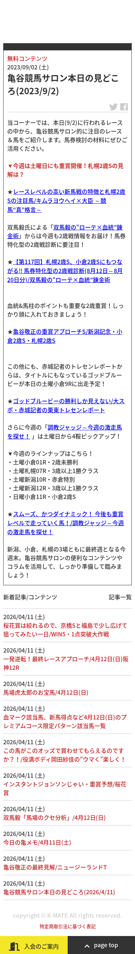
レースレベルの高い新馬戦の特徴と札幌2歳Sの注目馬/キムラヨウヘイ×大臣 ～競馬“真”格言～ (66, 200)
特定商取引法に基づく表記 (68, 926)
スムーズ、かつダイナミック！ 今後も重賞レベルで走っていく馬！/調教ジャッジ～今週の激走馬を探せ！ (65, 522)
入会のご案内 (34, 946)
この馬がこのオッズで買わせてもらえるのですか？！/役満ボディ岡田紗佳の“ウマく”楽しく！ (64, 754)
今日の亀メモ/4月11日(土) (37, 842)
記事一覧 (120, 596)
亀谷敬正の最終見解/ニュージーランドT (55, 867)
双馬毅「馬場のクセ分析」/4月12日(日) (54, 817)
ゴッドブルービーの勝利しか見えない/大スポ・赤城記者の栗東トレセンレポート (66, 405)
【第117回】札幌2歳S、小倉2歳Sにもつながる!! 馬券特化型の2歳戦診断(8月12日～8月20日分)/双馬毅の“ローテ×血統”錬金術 (65, 270)
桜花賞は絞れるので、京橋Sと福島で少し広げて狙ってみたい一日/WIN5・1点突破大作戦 (65, 629)
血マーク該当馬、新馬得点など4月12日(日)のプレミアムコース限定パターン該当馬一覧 (65, 721)
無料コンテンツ (27, 58)
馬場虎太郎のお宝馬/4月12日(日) (46, 692)
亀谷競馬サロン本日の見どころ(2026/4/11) (59, 891)
